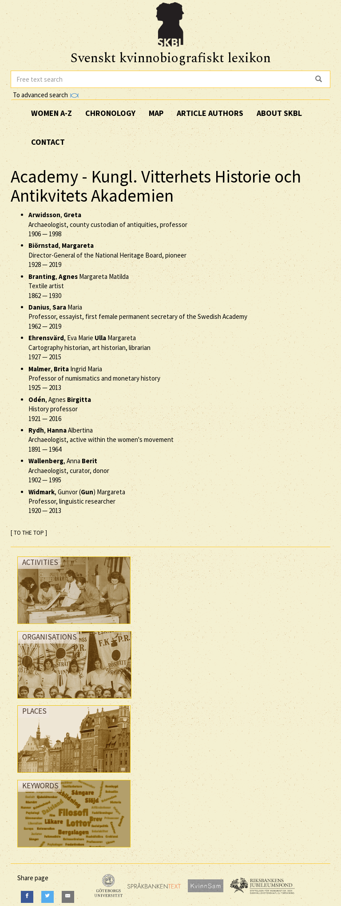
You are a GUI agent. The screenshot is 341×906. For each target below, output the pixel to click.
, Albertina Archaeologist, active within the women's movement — (101, 439)
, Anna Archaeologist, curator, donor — (68, 470)
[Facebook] (27, 897)
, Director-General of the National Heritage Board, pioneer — (107, 255)
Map (156, 113)
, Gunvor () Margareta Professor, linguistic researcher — (76, 501)
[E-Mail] (68, 897)
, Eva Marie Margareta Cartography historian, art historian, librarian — (89, 347)
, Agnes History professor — (59, 409)
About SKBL (279, 113)
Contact (48, 142)
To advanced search (46, 95)
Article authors (210, 113)
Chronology (110, 113)
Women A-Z (51, 113)
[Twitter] (47, 897)
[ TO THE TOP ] (29, 532)
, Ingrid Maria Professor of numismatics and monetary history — (94, 378)
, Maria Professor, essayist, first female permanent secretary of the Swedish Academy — (137, 316)
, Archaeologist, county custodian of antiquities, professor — (107, 224)
